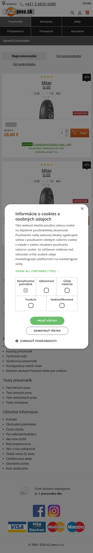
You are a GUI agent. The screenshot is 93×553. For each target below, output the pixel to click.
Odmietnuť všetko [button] (47, 331)
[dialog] (46, 277)
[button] (46, 270)
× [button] (81, 208)
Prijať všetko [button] (47, 320)
